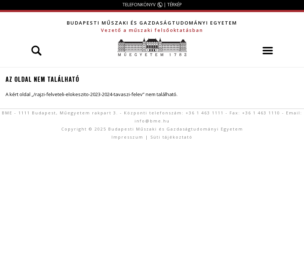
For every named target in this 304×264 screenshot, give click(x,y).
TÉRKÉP (174, 4)
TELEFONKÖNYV (138, 4)
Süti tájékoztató (171, 137)
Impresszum (127, 137)
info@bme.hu (152, 121)
